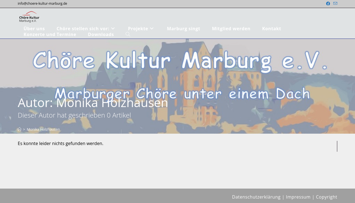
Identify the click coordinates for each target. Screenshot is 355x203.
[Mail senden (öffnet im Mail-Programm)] (334, 3)
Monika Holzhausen (43, 129)
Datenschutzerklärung (256, 197)
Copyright (326, 197)
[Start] (19, 129)
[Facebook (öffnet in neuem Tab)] (328, 3)
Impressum (298, 197)
